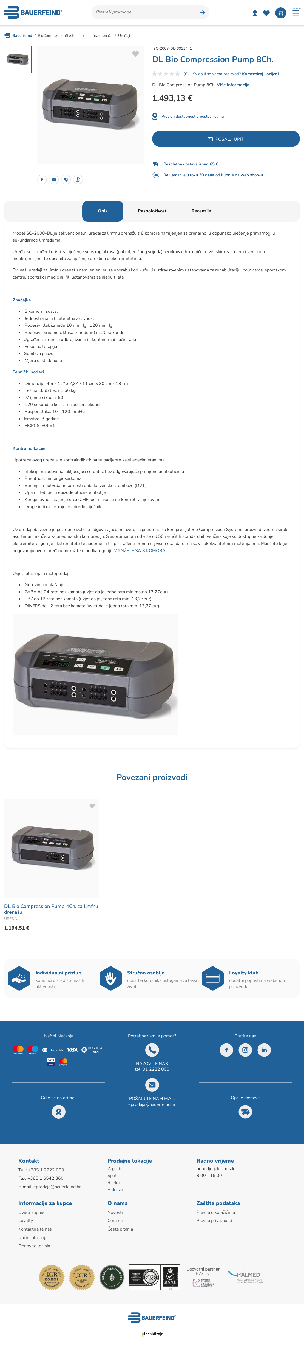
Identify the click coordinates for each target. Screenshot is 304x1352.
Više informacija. (234, 85)
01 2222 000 (156, 1069)
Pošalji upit (229, 139)
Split (112, 1176)
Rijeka (113, 1183)
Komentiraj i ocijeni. (260, 74)
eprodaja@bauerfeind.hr (152, 1104)
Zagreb (114, 1169)
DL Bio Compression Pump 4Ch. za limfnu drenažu (51, 909)
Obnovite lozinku (35, 1246)
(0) (186, 74)
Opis (102, 211)
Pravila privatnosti (214, 1221)
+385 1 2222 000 (46, 1170)
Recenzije (201, 211)
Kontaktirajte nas (35, 1229)
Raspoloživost (152, 211)
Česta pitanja (120, 1229)
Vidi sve (115, 1190)
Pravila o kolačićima (216, 1212)
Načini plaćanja (32, 1238)
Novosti (115, 1212)
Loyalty (25, 1221)
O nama (115, 1221)
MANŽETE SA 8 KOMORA (139, 551)
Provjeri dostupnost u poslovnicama (192, 116)
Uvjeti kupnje (31, 1212)
